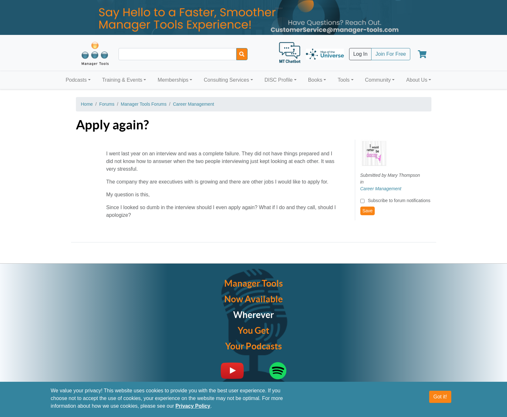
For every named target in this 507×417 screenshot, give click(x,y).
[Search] (242, 54)
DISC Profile (279, 80)
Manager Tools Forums (144, 104)
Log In (360, 54)
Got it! (440, 399)
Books (315, 80)
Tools (343, 80)
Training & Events (122, 80)
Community (378, 80)
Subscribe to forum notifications (399, 200)
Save (368, 210)
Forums (106, 104)
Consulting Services (226, 80)
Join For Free (390, 54)
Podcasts (76, 80)
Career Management (193, 104)
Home (87, 104)
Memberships (173, 80)
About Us (416, 80)
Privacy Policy (193, 408)
